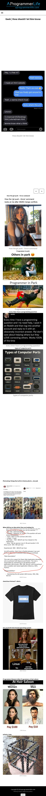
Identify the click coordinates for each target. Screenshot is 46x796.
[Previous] (36, 191)
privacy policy (28, 791)
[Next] (41, 191)
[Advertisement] (23, 46)
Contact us (21, 791)
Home (15, 791)
